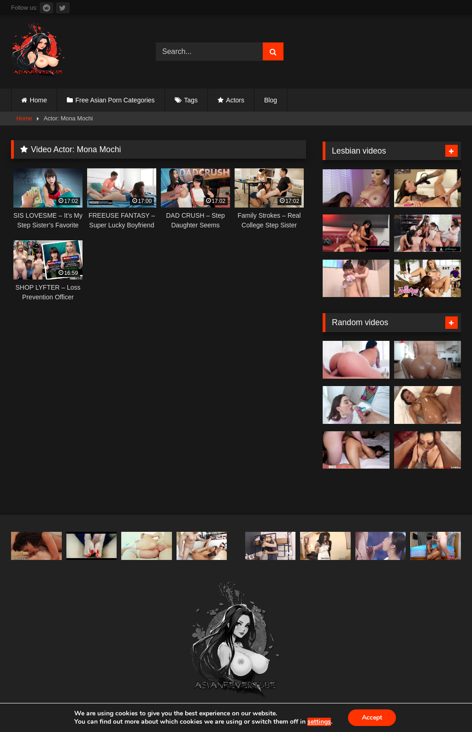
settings (319, 722)
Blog (270, 100)
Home (38, 100)
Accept (372, 717)
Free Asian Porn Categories (115, 100)
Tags (191, 100)
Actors (235, 100)
